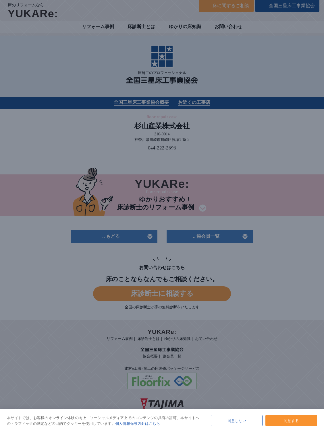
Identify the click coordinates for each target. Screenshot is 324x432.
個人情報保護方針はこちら (137, 423)
